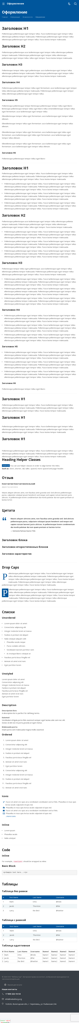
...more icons (10, 816)
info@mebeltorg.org (13, 999)
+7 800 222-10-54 (13, 994)
